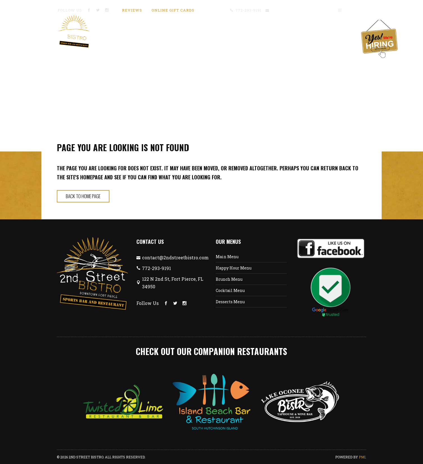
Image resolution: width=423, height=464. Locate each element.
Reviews (132, 10)
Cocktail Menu (230, 290)
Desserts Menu (230, 301)
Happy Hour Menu (233, 268)
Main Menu (227, 256)
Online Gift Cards (173, 10)
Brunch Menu (229, 279)
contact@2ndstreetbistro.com (301, 10)
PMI (362, 457)
